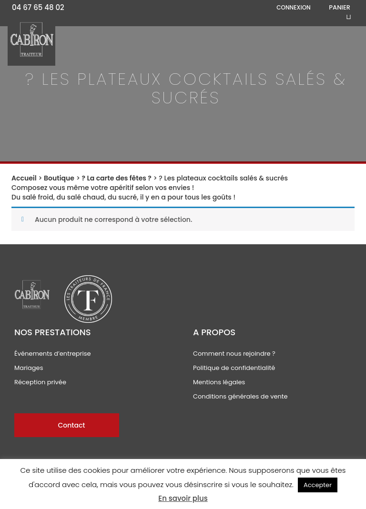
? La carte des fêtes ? (117, 178)
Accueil (24, 178)
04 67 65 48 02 (38, 7)
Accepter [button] (318, 484)
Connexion (293, 7)
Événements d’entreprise (52, 353)
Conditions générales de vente (240, 396)
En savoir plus (182, 498)
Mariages (28, 367)
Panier (339, 7)
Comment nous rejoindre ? (234, 353)
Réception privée (40, 382)
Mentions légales (219, 382)
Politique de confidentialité (234, 367)
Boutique (59, 178)
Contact (71, 425)
